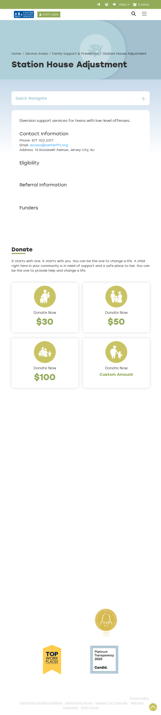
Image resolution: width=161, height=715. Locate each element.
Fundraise (92, 579)
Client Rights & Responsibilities (41, 703)
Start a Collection (99, 540)
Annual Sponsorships (102, 547)
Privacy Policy (139, 698)
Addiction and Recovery (104, 444)
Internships (93, 566)
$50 (116, 321)
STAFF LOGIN (50, 14)
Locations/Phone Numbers (36, 451)
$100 (45, 377)
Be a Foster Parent (100, 573)
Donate (90, 521)
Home (16, 53)
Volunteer (92, 553)
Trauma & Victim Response (107, 489)
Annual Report (24, 464)
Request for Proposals (111, 703)
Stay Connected (98, 586)
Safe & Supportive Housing (107, 482)
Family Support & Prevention (75, 53)
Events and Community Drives (104, 531)
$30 (44, 321)
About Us (20, 438)
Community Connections (105, 451)
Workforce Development (105, 496)
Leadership (22, 444)
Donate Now (45, 312)
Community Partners (30, 470)
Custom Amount (116, 374)
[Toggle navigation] (144, 13)
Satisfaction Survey (30, 541)
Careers (19, 457)
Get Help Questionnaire (33, 521)
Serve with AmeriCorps (103, 560)
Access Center (25, 515)
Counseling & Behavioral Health (105, 460)
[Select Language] (124, 4)
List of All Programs (29, 528)
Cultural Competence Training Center (31, 480)
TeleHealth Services (30, 535)
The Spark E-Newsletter (105, 592)
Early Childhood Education (106, 469)
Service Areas (36, 53)
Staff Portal (89, 707)
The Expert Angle (27, 489)
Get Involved (94, 515)
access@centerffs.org (49, 145)
